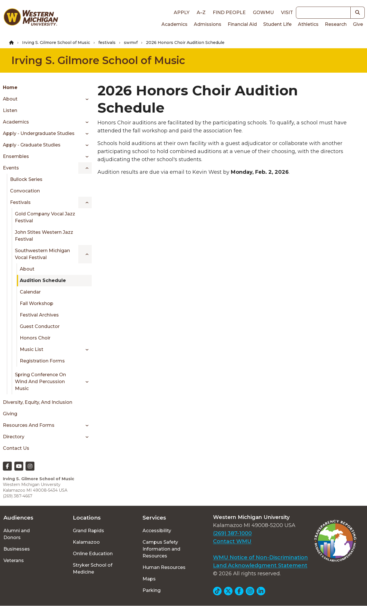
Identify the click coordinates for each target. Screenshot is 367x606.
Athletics (308, 24)
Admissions (207, 24)
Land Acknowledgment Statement (260, 565)
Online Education (93, 553)
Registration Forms (42, 361)
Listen (10, 110)
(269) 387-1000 (232, 533)
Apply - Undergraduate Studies (39, 133)
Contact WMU (232, 541)
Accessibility (156, 530)
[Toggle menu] (85, 99)
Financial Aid (242, 24)
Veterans (13, 560)
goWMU (263, 12)
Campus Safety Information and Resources (161, 549)
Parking (151, 590)
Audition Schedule (43, 280)
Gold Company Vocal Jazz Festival (45, 217)
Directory (13, 436)
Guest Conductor (40, 326)
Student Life (277, 24)
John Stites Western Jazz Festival (44, 235)
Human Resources (164, 567)
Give (358, 24)
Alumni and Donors (16, 534)
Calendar (30, 292)
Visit (287, 12)
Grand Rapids (88, 530)
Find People (229, 12)
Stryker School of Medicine (92, 568)
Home (10, 87)
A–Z (201, 12)
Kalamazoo (86, 542)
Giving (10, 413)
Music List (31, 349)
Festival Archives (39, 315)
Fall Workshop (36, 303)
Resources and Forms (28, 425)
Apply (182, 12)
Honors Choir (35, 338)
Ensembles (16, 156)
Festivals (20, 202)
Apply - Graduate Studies (31, 145)
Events (11, 168)
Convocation (25, 191)
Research (336, 24)
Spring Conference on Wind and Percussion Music (40, 381)
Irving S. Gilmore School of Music (56, 42)
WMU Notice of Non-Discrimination (260, 557)
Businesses (16, 549)
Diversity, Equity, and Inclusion (37, 402)
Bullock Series (26, 179)
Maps (149, 579)
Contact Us (16, 448)
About (10, 99)
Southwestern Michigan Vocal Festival (42, 254)
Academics (174, 24)
